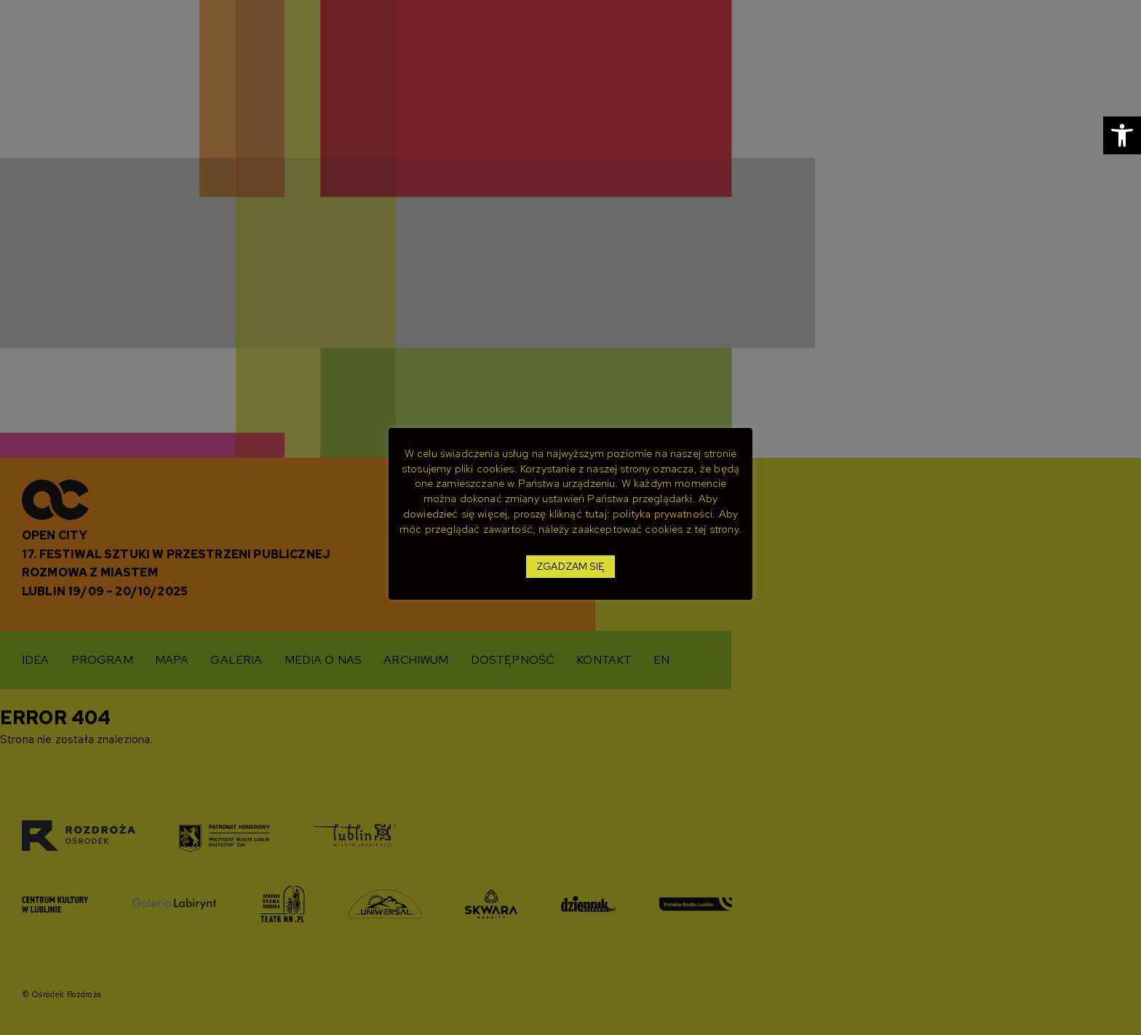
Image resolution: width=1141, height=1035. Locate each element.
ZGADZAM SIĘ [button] (570, 566)
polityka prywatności (662, 514)
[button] (1122, 135)
